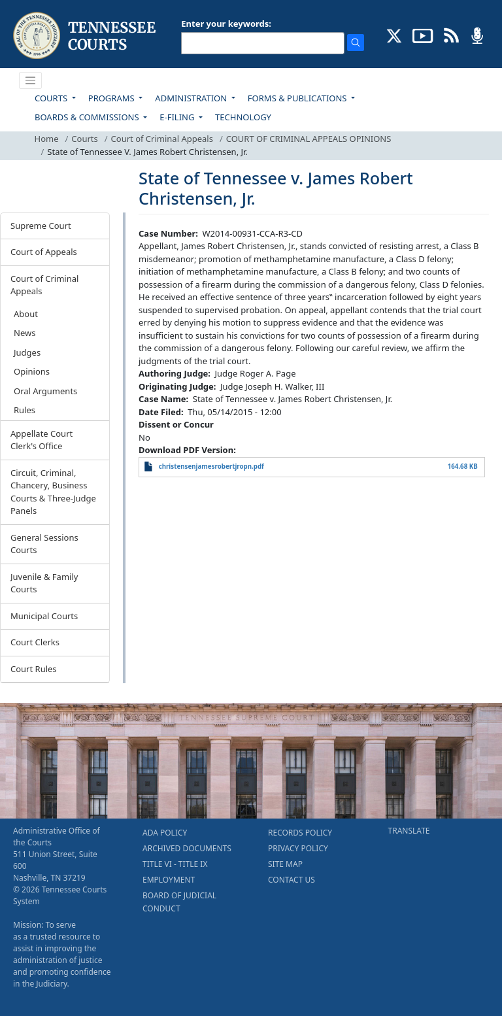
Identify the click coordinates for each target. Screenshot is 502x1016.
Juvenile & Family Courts (44, 583)
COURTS (52, 98)
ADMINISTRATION (192, 98)
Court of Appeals (43, 252)
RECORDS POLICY (300, 832)
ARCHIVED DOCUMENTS (186, 848)
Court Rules (33, 669)
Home (47, 138)
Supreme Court (40, 225)
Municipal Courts (44, 616)
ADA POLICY (164, 832)
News (24, 333)
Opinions (32, 371)
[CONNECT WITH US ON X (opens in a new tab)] (394, 35)
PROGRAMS (112, 98)
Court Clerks (34, 642)
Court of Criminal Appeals (162, 138)
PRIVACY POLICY (298, 848)
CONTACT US (291, 879)
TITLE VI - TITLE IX (174, 864)
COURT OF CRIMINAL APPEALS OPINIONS (309, 138)
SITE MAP (285, 864)
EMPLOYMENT (168, 879)
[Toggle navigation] (30, 80)
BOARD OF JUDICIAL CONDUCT (179, 902)
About (26, 314)
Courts (84, 138)
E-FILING (178, 117)
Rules (24, 410)
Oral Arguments (45, 391)
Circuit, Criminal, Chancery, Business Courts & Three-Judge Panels (53, 492)
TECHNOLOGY (243, 117)
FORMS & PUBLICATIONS (298, 98)
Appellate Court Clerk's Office (41, 440)
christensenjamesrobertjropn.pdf (211, 466)
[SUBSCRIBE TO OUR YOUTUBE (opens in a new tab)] (422, 35)
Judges (27, 352)
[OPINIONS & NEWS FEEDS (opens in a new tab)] (451, 35)
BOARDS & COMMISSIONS (88, 117)
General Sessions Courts (44, 544)
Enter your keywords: (226, 23)
